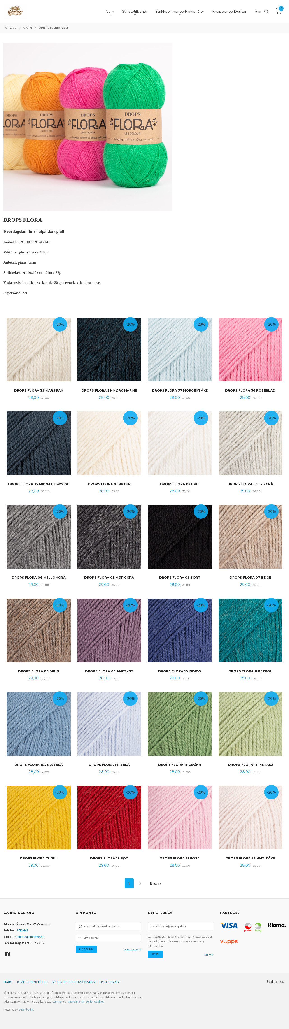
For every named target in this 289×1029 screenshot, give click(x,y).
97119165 (22, 930)
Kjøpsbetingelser (32, 982)
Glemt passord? (132, 949)
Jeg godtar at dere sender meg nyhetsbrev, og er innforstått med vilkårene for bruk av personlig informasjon (180, 941)
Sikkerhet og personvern (73, 982)
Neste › (155, 883)
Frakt (8, 982)
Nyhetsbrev (110, 982)
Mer (257, 11)
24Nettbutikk (26, 1010)
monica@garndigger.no (29, 937)
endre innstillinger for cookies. (86, 1001)
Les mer (208, 954)
